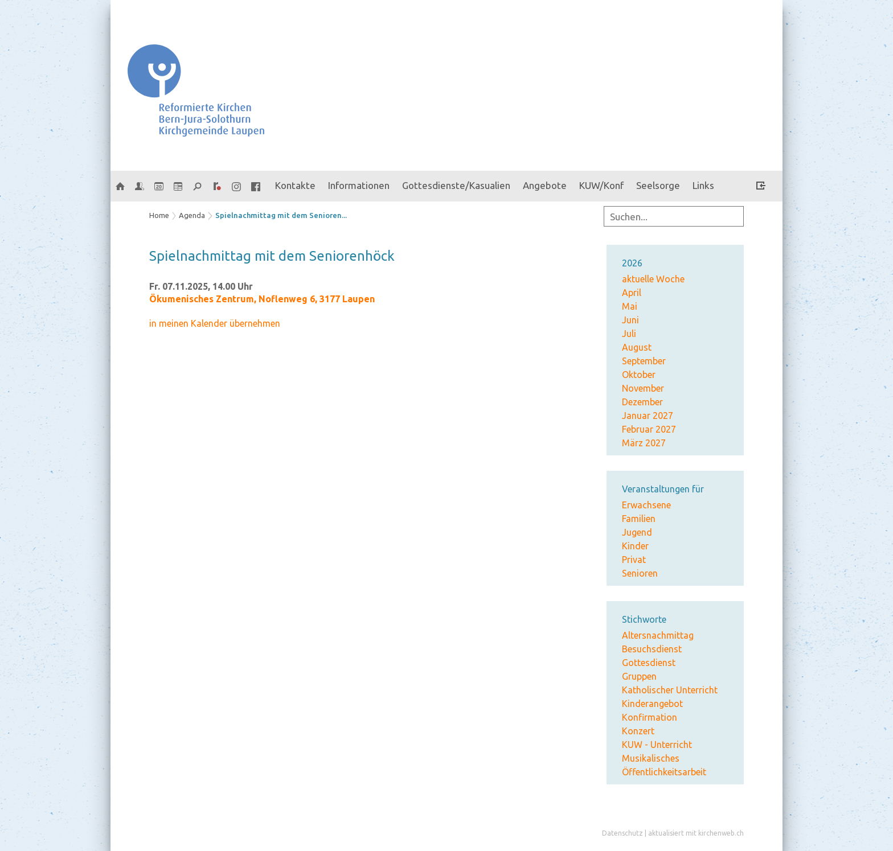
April (631, 292)
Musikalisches (650, 758)
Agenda (192, 215)
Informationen (359, 185)
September (644, 361)
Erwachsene (646, 505)
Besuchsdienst (652, 649)
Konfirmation (649, 717)
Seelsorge (658, 185)
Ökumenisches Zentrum (262, 299)
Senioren (640, 573)
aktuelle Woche (653, 279)
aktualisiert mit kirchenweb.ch (696, 833)
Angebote (545, 185)
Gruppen (639, 676)
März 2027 (644, 443)
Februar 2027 (649, 429)
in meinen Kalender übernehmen (214, 323)
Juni (630, 320)
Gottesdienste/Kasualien (456, 185)
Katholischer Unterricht (670, 690)
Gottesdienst (648, 662)
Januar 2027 (647, 415)
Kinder (635, 546)
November (643, 388)
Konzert (638, 731)
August (637, 347)
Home (159, 215)
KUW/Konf (601, 185)
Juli (629, 333)
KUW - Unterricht (657, 744)
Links (703, 185)
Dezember (642, 402)
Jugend (637, 532)
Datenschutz (622, 833)
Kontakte (295, 185)
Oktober (639, 374)
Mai (629, 306)
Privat (634, 559)
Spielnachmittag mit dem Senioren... (281, 215)
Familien (639, 518)
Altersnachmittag (658, 635)
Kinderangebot (652, 703)
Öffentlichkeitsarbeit (664, 772)
